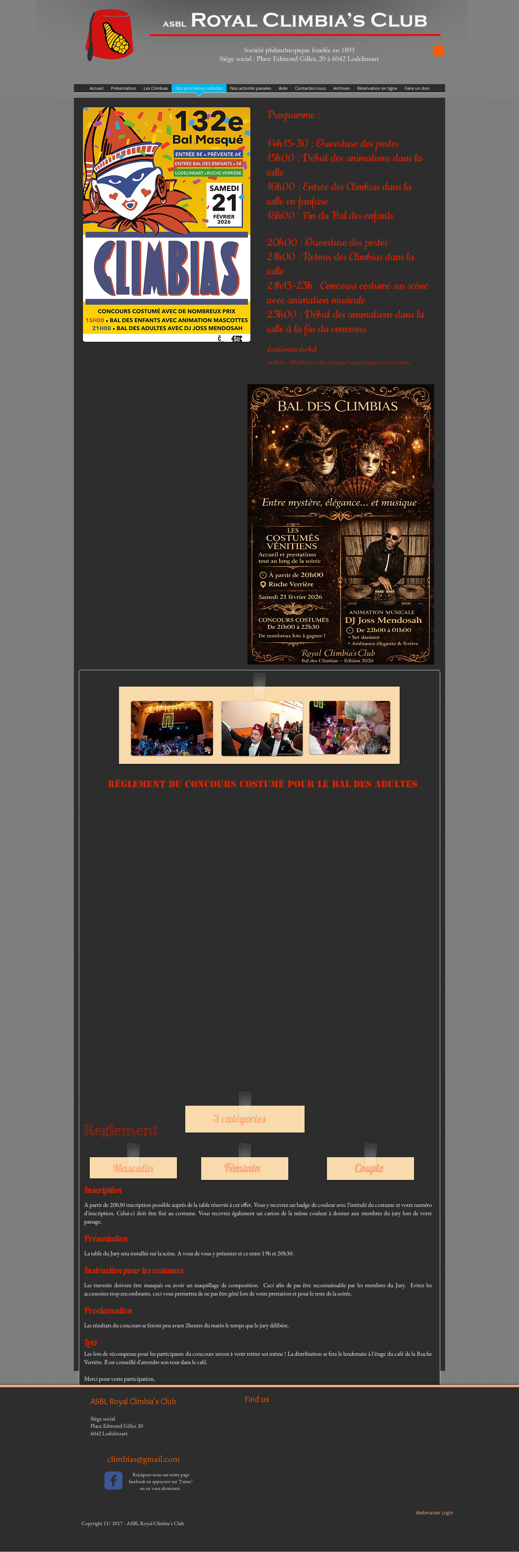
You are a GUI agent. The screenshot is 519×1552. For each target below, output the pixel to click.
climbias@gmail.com (143, 1458)
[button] (438, 48)
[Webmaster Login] (434, 1513)
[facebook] (113, 1480)
